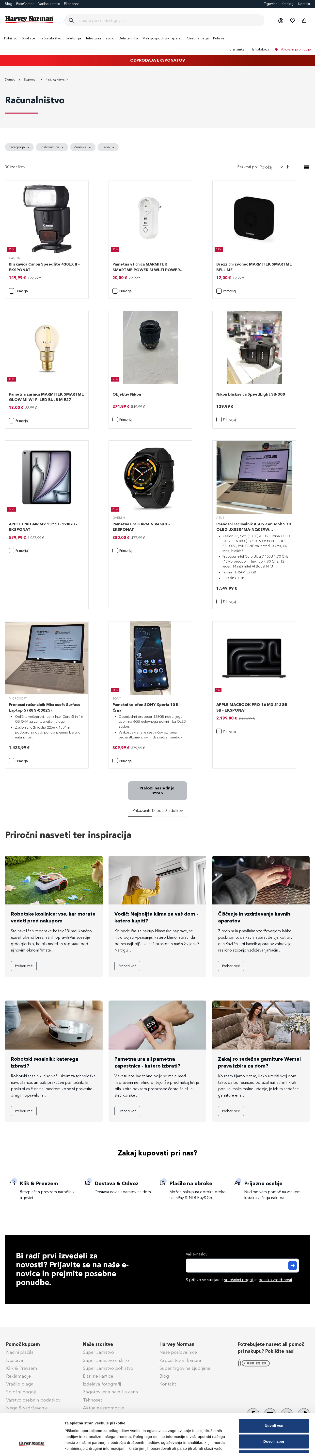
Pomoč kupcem (23, 1344)
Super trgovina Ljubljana (184, 1368)
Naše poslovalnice (178, 1352)
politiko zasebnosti (275, 1279)
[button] (280, 20)
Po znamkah (237, 49)
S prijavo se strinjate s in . (239, 1279)
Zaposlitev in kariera (180, 1360)
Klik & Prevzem (21, 1368)
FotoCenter (25, 4)
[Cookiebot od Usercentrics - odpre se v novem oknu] (31, 1443)
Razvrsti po (247, 167)
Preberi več (23, 966)
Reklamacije (18, 1376)
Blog (8, 4)
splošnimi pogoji (238, 1279)
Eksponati (71, 4)
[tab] (157, 147)
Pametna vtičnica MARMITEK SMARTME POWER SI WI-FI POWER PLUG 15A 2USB (146, 270)
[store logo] (29, 19)
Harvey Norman (176, 1344)
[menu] (157, 44)
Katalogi (288, 4)
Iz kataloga (260, 49)
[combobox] (168, 20)
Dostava (14, 1360)
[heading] (19, 147)
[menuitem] (11, 38)
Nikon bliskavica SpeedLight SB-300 (250, 394)
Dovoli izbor (273, 1405)
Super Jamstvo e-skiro (106, 1360)
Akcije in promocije (295, 49)
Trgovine (271, 4)
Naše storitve (98, 1344)
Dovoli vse (274, 1389)
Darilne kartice (49, 4)
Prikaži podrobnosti (256, 1443)
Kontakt (304, 4)
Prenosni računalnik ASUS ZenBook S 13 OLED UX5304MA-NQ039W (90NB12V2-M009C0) (253, 529)
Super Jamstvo (98, 1352)
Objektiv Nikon (126, 394)
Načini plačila (20, 1352)
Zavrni (273, 1421)
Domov (10, 79)
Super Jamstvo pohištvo (108, 1368)
